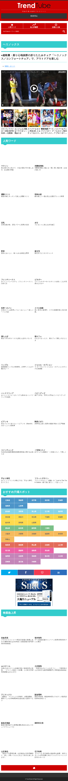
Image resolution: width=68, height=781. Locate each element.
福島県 (7, 506)
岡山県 (34, 545)
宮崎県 (7, 562)
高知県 (47, 550)
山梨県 (34, 522)
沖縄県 (34, 562)
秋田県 (47, 500)
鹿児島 (21, 562)
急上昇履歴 (34, 26)
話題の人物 (56, 26)
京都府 (34, 534)
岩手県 (34, 500)
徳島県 (34, 550)
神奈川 (21, 517)
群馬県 (21, 522)
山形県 (21, 506)
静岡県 (34, 528)
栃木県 (7, 522)
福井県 (60, 511)
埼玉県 (34, 517)
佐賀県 (21, 556)
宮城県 (60, 500)
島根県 (21, 545)
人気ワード (12, 26)
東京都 (7, 517)
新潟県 (7, 511)
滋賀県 (47, 534)
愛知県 (7, 528)
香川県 (7, 550)
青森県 (21, 500)
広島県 (47, 545)
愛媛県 (21, 550)
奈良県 (60, 534)
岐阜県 (21, 528)
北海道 (7, 500)
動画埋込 (34, 16)
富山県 (34, 511)
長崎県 (34, 556)
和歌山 (7, 539)
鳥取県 (7, 545)
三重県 (47, 528)
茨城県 (60, 517)
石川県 (47, 511)
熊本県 (47, 556)
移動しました (10, 66)
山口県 (60, 545)
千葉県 (47, 517)
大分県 (60, 556)
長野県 (21, 511)
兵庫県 (21, 534)
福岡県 (7, 556)
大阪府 (7, 534)
